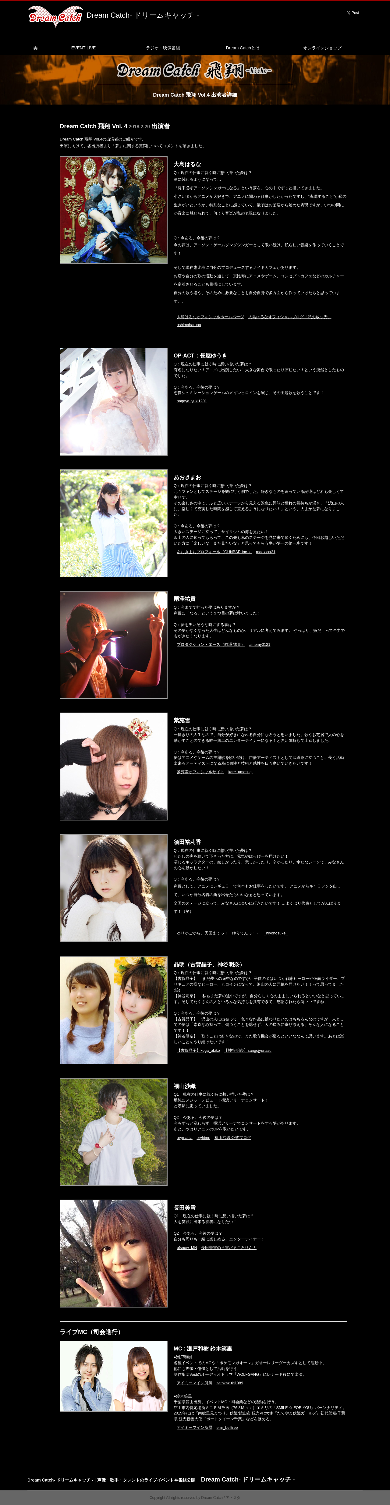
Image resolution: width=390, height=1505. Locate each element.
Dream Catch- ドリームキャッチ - (143, 15)
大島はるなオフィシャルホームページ (210, 317)
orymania (185, 1138)
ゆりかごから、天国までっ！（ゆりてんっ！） (218, 933)
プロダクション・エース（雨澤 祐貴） (211, 644)
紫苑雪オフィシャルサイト (200, 772)
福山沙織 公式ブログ (232, 1138)
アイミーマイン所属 (194, 1383)
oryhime (203, 1138)
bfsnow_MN (187, 1248)
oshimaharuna (189, 325)
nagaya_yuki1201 (192, 401)
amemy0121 (259, 644)
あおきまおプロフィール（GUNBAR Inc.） (214, 552)
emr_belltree (227, 1427)
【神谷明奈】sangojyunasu (247, 1050)
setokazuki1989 (230, 1383)
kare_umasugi (241, 772)
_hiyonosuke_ (276, 933)
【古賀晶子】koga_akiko (198, 1050)
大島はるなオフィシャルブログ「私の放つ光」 (290, 317)
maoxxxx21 (265, 552)
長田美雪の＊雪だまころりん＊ (229, 1248)
